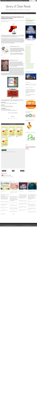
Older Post (22, 170)
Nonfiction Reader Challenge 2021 (29, 63)
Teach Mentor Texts (21, 100)
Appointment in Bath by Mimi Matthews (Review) (5, 207)
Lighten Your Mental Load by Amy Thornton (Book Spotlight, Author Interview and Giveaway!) (14, 208)
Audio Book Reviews (28, 46)
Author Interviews (27, 62)
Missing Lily (2, 106)
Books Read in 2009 (28, 61)
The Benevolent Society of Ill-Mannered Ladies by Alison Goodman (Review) (5, 205)
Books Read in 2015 (28, 53)
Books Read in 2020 (28, 48)
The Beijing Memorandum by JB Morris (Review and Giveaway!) (23, 200)
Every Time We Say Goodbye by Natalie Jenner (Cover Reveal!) (5, 201)
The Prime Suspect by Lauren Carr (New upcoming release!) (30, 20)
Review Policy (27, 95)
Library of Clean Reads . (19, 225)
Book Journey (11, 99)
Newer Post (4, 170)
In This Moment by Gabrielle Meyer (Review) (4, 210)
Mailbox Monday (3, 21)
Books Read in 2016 (28, 54)
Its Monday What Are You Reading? (19, 20)
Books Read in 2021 (28, 47)
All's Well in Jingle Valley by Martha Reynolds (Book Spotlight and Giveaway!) (32, 209)
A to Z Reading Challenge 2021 (29, 64)
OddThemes (32, 225)
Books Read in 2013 (28, 56)
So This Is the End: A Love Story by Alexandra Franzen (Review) (32, 211)
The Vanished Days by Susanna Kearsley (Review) (17, 0)
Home (13, 170)
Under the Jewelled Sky (4, 103)
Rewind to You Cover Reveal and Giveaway (6, 105)
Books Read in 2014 (28, 55)
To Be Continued (18, 35)
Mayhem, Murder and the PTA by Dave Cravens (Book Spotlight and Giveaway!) (23, 204)
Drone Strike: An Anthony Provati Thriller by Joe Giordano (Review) (23, 207)
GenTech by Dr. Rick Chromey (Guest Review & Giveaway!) (14, 205)
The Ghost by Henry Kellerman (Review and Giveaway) (23, 210)
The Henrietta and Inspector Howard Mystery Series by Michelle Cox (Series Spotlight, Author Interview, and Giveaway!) (32, 205)
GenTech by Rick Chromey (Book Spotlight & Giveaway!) (13, 211)
